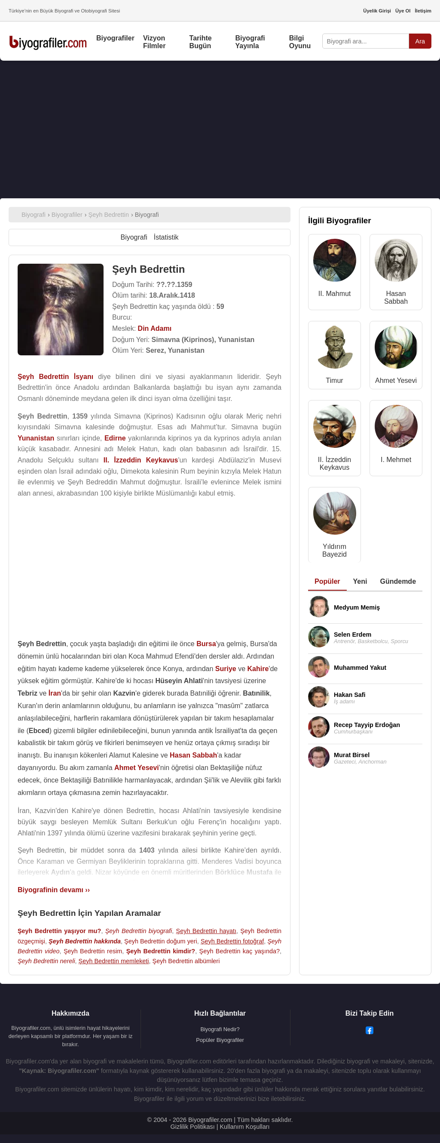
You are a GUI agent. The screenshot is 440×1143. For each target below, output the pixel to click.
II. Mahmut (334, 293)
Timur (334, 380)
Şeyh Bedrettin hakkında (85, 941)
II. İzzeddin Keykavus (334, 463)
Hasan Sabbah (396, 297)
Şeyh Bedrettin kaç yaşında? (239, 951)
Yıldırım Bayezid (334, 550)
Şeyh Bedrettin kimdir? (160, 951)
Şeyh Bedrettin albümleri (186, 961)
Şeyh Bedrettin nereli (46, 961)
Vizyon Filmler (154, 41)
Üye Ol (402, 10)
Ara (420, 41)
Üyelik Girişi (377, 10)
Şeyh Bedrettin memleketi (114, 961)
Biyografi (133, 237)
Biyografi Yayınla (250, 41)
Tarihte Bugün (200, 41)
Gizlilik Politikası (193, 1126)
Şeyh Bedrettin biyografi (138, 930)
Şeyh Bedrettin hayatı (206, 930)
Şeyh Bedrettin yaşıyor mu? (59, 930)
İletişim (423, 10)
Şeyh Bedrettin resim (93, 951)
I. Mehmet (396, 459)
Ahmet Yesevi (396, 380)
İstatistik (166, 237)
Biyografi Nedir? (219, 1029)
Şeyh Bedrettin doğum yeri (160, 941)
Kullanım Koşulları (244, 1126)
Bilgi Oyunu (300, 41)
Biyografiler (115, 38)
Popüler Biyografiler (220, 1040)
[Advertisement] (220, 129)
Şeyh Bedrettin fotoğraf (232, 941)
